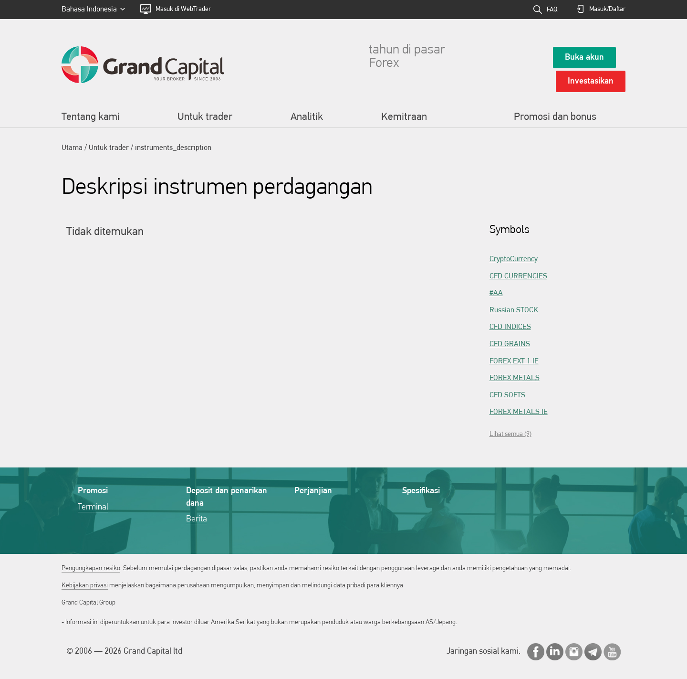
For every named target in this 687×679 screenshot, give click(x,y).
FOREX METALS (514, 378)
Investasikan (591, 81)
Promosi (93, 491)
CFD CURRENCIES (518, 276)
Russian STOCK (513, 310)
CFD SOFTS (507, 395)
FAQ (552, 9)
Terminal (93, 507)
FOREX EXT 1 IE (514, 361)
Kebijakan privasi (85, 585)
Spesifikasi (421, 491)
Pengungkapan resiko (91, 568)
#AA (496, 293)
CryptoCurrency (513, 259)
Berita (196, 519)
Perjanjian (313, 491)
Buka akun (584, 57)
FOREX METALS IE (518, 412)
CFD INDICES (510, 327)
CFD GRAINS (509, 344)
